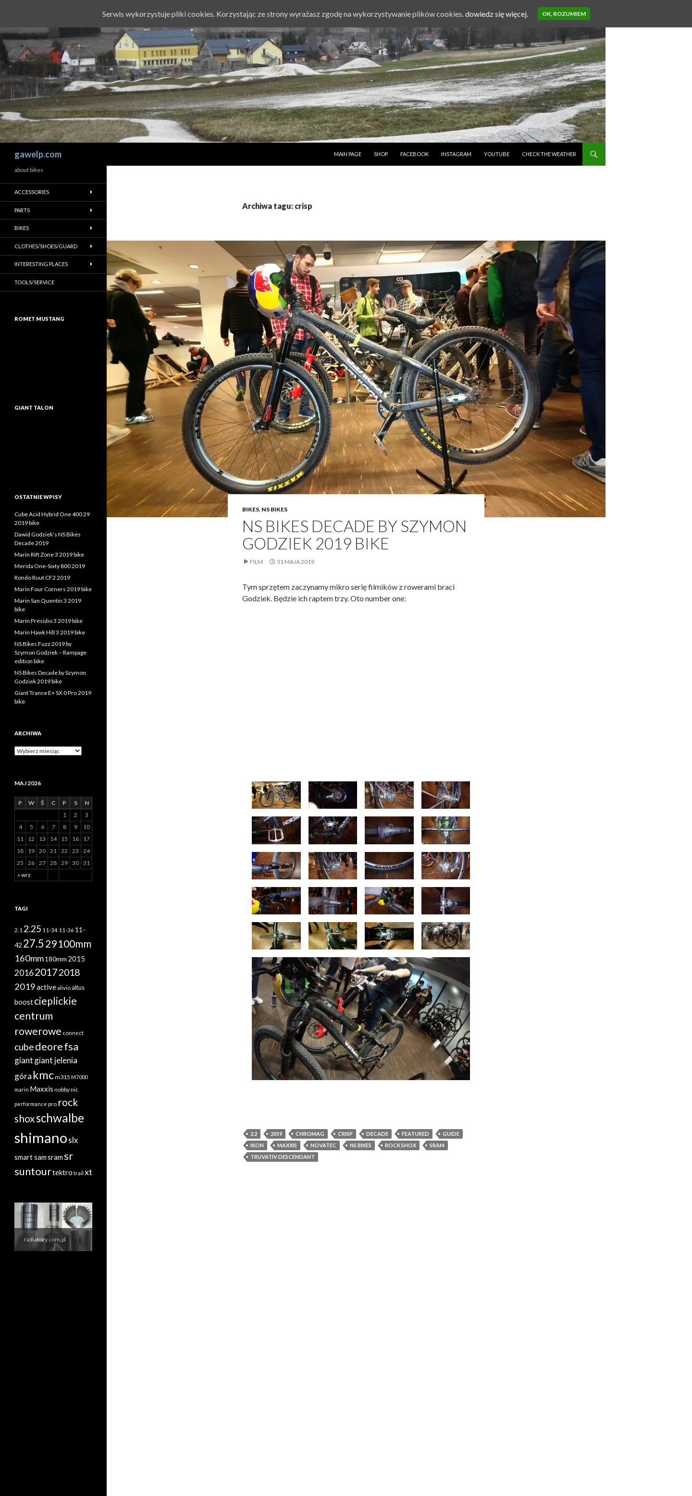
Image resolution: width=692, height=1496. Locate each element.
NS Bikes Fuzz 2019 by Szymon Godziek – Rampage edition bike (50, 652)
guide (451, 1134)
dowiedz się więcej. (496, 13)
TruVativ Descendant (282, 1157)
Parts (22, 210)
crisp (345, 1134)
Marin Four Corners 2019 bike (53, 589)
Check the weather (549, 154)
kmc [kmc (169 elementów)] (43, 1075)
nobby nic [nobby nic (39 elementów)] (66, 1089)
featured (415, 1134)
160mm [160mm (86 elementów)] (29, 958)
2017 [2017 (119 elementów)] (46, 972)
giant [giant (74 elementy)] (23, 1060)
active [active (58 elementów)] (46, 987)
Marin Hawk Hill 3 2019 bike (49, 632)
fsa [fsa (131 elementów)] (71, 1046)
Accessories (31, 192)
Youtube (496, 154)
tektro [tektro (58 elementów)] (62, 1172)
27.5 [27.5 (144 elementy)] (33, 943)
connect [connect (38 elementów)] (73, 1033)
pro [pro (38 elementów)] (52, 1104)
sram (437, 1145)
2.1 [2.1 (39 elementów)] (18, 930)
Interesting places (41, 264)
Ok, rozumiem (564, 13)
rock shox (400, 1145)
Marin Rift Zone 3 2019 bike (49, 554)
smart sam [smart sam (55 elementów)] (30, 1157)
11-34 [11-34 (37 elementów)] (50, 930)
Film (256, 561)
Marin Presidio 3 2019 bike (48, 620)
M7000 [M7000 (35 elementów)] (79, 1077)
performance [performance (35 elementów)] (30, 1104)
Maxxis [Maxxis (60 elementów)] (41, 1088)
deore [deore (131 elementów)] (49, 1046)
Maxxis (287, 1145)
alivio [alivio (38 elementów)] (64, 988)
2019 (276, 1134)
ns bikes (360, 1145)
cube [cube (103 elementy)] (24, 1046)
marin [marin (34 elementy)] (21, 1089)
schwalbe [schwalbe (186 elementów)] (60, 1118)
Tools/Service (34, 282)
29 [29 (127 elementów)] (51, 943)
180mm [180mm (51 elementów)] (56, 959)
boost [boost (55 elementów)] (23, 1002)
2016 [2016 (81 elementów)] (24, 973)
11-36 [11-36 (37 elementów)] (66, 930)
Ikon (257, 1145)
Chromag (310, 1134)
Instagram (456, 154)
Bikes (250, 509)
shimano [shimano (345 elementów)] (40, 1137)
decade (377, 1134)
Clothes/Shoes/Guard (45, 246)
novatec (323, 1145)
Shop (381, 154)
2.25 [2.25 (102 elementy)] (32, 928)
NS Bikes (274, 509)
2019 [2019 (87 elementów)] (25, 986)
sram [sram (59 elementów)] (55, 1157)
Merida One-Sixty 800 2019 (49, 566)
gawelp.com (38, 154)
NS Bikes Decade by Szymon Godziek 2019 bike (354, 534)
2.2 (253, 1134)
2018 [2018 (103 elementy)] (69, 972)
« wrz (24, 874)
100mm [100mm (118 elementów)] (74, 943)
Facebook (414, 154)
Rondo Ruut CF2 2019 (42, 577)
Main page (347, 154)
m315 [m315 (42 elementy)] (62, 1077)
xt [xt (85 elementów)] (88, 1172)
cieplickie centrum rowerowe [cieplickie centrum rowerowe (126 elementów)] (45, 1016)
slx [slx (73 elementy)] (73, 1140)
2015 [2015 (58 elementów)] (76, 958)
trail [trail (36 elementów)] (79, 1173)
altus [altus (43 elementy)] (78, 987)
